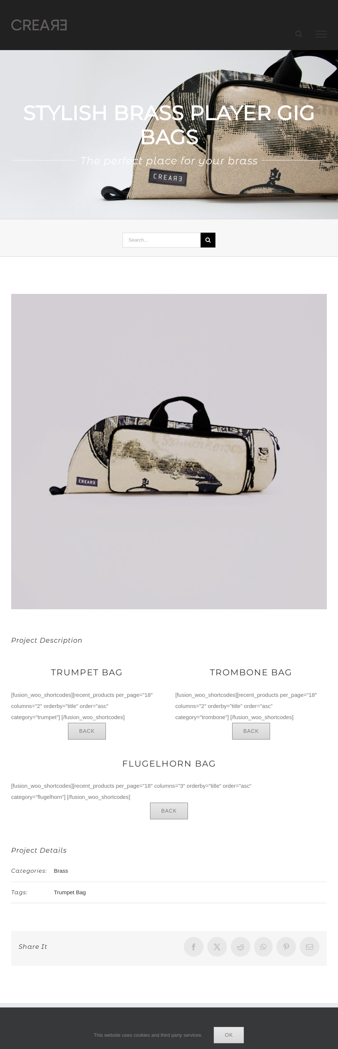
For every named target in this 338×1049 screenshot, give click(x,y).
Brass (61, 871)
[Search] (208, 240)
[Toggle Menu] (321, 34)
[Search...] (162, 240)
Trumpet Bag (70, 892)
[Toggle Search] (298, 33)
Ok (229, 1035)
